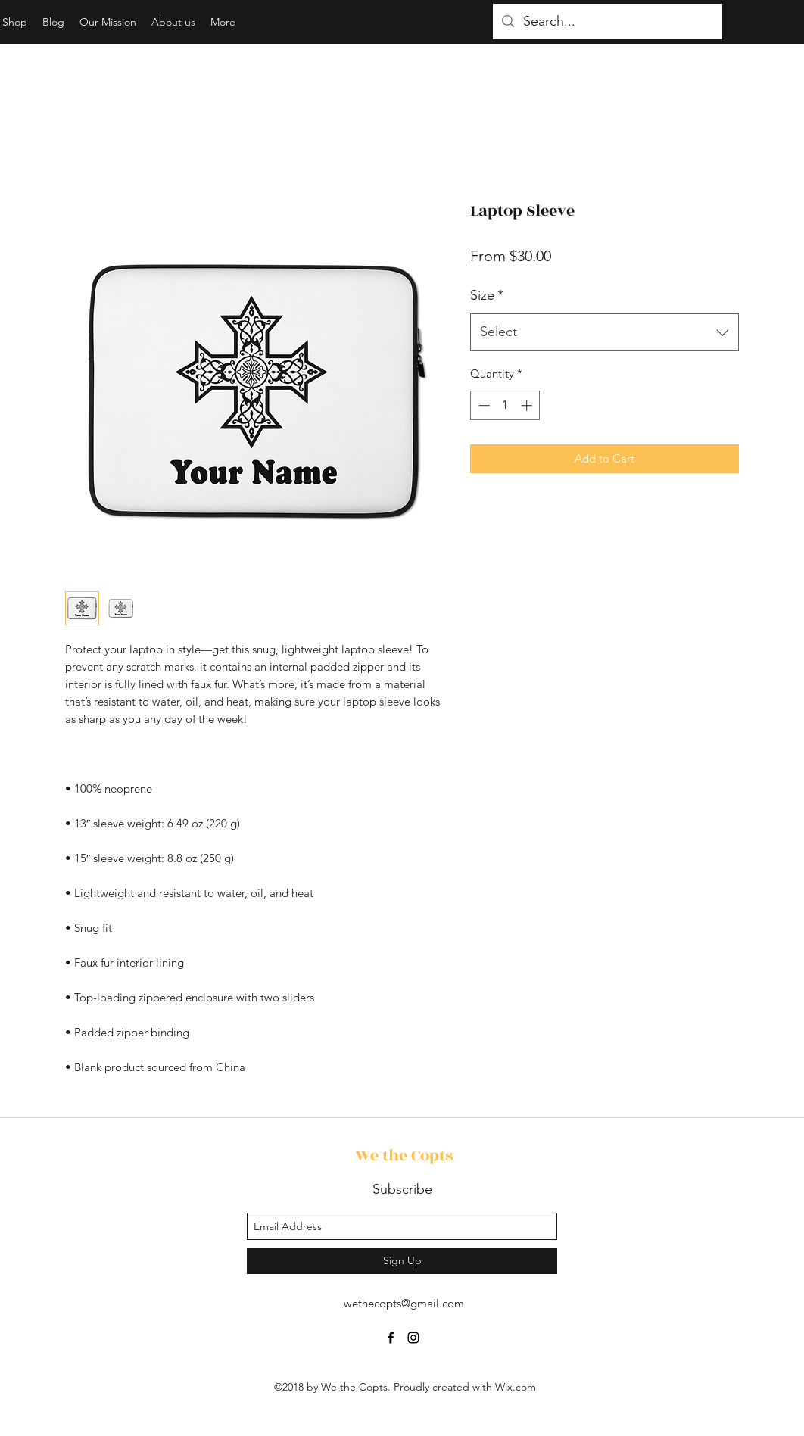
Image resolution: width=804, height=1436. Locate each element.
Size (486, 295)
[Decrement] (482, 405)
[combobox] (604, 332)
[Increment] (528, 405)
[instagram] (413, 1337)
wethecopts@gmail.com (404, 1303)
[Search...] (606, 22)
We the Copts (404, 1155)
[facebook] (390, 1337)
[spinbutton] (505, 405)
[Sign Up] (402, 1261)
